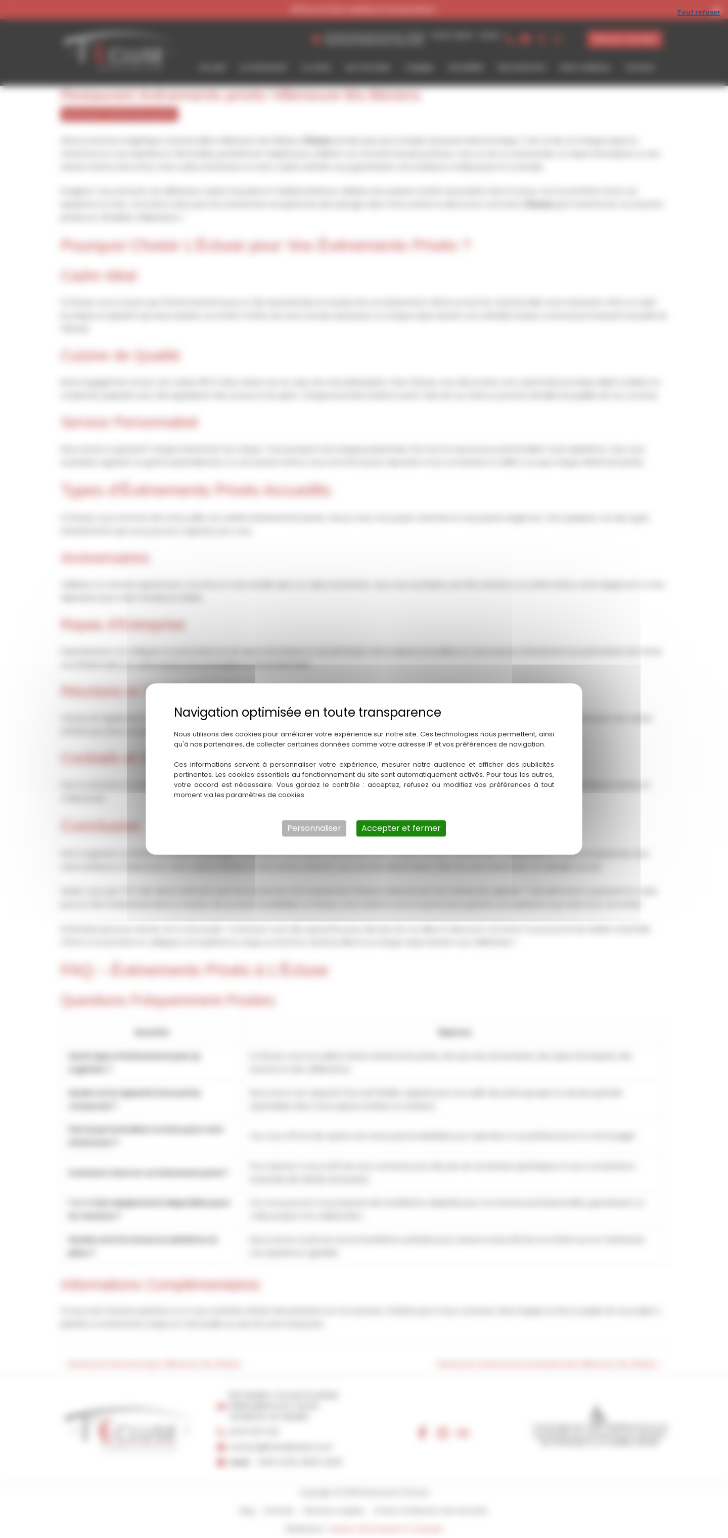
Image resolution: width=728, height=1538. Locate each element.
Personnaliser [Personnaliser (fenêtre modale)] (314, 828)
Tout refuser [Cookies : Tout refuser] (698, 12)
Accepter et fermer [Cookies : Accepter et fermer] (401, 828)
